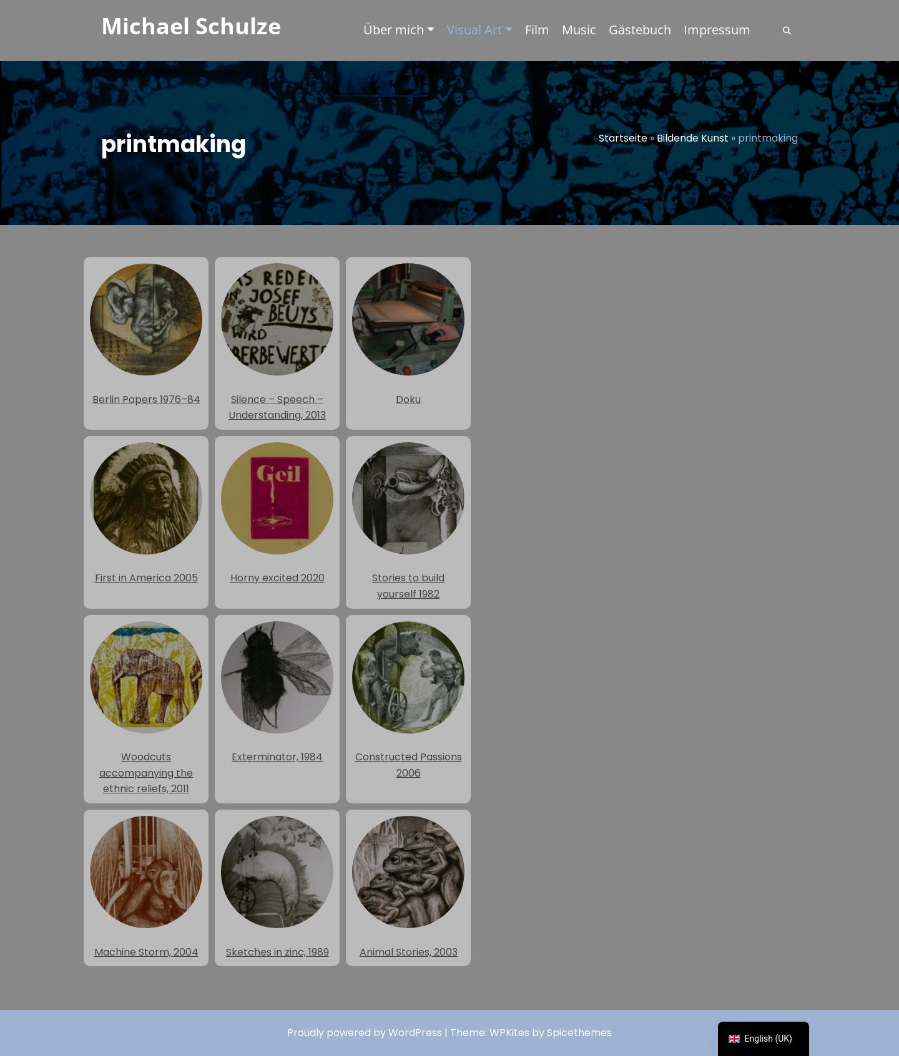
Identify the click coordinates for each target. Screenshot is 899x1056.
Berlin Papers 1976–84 (146, 335)
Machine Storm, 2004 (146, 887)
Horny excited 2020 (277, 514)
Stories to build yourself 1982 (408, 521)
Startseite (623, 138)
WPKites (510, 1032)
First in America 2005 (146, 514)
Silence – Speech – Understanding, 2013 (277, 342)
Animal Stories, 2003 (408, 887)
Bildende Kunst (693, 138)
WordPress (415, 1032)
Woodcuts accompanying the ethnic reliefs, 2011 (146, 709)
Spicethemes (579, 1032)
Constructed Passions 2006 (408, 700)
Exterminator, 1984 (277, 693)
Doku (408, 335)
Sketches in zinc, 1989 (277, 887)
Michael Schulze (191, 26)
